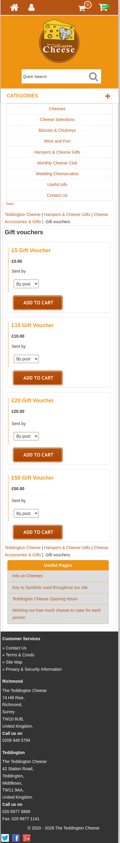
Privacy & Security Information (34, 669)
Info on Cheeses (28, 575)
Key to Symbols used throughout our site (50, 587)
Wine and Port (57, 141)
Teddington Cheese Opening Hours (45, 598)
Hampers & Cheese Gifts (57, 152)
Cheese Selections (57, 119)
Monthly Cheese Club (57, 163)
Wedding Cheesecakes (57, 173)
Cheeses (57, 108)
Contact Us (57, 195)
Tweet (10, 204)
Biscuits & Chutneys (57, 130)
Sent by (19, 271)
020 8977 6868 (16, 811)
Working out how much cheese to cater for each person (57, 614)
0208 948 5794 (16, 740)
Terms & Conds (20, 654)
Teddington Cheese (23, 214)
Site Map (14, 662)
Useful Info (57, 184)
